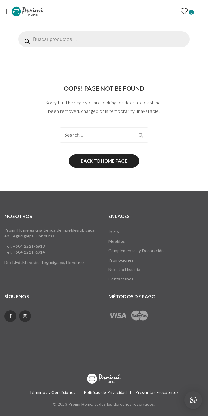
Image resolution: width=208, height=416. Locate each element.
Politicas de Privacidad (105, 392)
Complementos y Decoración (136, 250)
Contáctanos (121, 278)
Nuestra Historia (124, 269)
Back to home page (104, 161)
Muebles (116, 241)
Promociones (121, 260)
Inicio (113, 231)
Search (140, 135)
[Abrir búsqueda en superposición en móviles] (104, 39)
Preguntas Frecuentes (157, 392)
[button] (193, 400)
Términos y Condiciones (52, 392)
